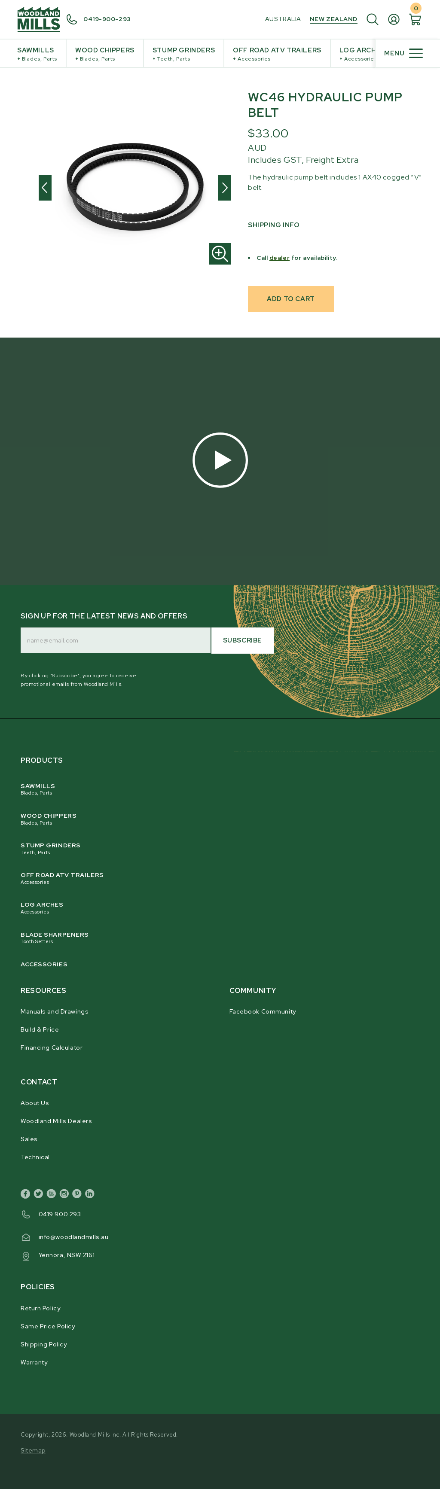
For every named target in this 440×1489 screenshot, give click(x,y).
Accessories (44, 964)
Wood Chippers (104, 54)
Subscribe (242, 640)
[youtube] (52, 1195)
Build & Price (40, 1029)
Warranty (34, 1362)
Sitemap (33, 1450)
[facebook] (27, 1195)
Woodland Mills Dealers (56, 1121)
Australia (283, 19)
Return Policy (40, 1308)
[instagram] (65, 1195)
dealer (279, 258)
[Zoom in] (220, 254)
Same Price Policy (48, 1326)
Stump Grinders (184, 54)
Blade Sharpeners (215, 938)
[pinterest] (78, 1195)
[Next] (224, 188)
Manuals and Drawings (55, 1011)
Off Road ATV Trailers (277, 54)
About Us (35, 1103)
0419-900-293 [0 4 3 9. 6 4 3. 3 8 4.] (107, 19)
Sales (29, 1139)
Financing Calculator (51, 1047)
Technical (35, 1157)
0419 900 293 (60, 1214)
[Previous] (45, 188)
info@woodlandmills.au (74, 1237)
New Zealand (334, 19)
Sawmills (37, 54)
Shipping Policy (44, 1344)
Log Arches (362, 54)
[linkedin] (91, 1195)
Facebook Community (262, 1011)
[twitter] (40, 1195)
